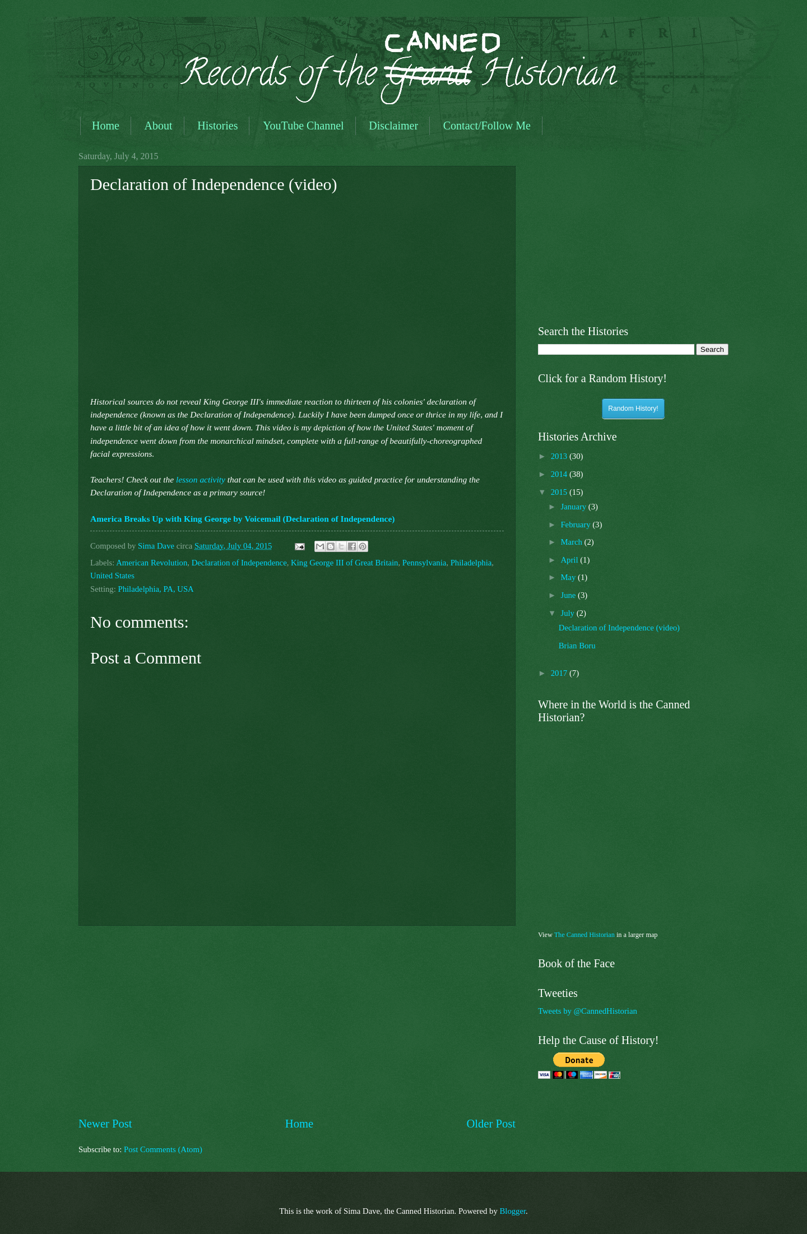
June (569, 595)
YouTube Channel (303, 125)
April (570, 559)
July (568, 613)
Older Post (491, 1123)
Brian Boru (577, 645)
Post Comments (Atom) (163, 1149)
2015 (560, 492)
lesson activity (200, 479)
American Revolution (151, 562)
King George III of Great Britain (344, 562)
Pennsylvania (424, 562)
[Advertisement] (297, 1021)
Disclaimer (393, 125)
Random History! (633, 408)
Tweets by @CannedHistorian (587, 1010)
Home (105, 125)
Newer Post (105, 1123)
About (159, 125)
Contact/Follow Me (487, 125)
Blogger (512, 1211)
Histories (217, 125)
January (574, 506)
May (569, 577)
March (572, 541)
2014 (560, 474)
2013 (560, 456)
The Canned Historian (584, 935)
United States (112, 575)
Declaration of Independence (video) (619, 627)
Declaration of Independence (239, 562)
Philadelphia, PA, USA (155, 588)
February (576, 524)
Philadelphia (471, 562)
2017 (560, 673)
